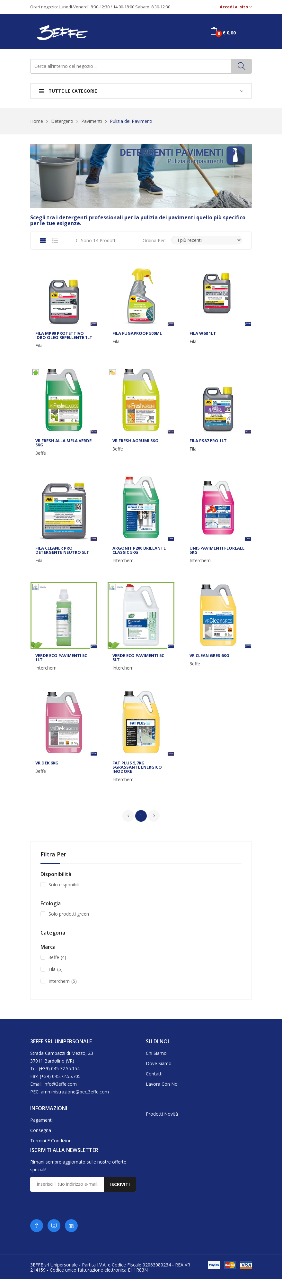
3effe (40, 453)
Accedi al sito (236, 7)
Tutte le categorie (68, 91)
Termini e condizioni (51, 1140)
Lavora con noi (162, 1084)
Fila (38, 346)
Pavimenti (91, 121)
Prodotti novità (162, 1114)
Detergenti (62, 121)
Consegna (40, 1130)
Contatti (154, 1074)
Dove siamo (159, 1063)
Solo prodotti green (68, 914)
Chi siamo (156, 1053)
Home (36, 121)
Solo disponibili (63, 885)
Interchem (123, 560)
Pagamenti (41, 1120)
